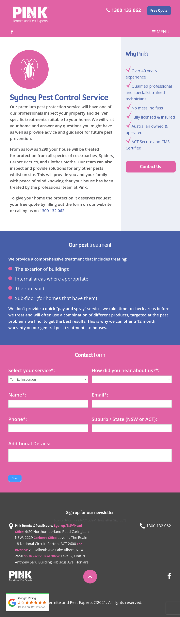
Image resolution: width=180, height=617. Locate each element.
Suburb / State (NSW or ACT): (124, 419)
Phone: (17, 419)
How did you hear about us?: (125, 370)
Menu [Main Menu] (160, 31)
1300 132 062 (123, 10)
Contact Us (150, 166)
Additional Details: (29, 443)
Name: (17, 394)
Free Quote (159, 11)
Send (15, 478)
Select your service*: (31, 370)
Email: (100, 394)
